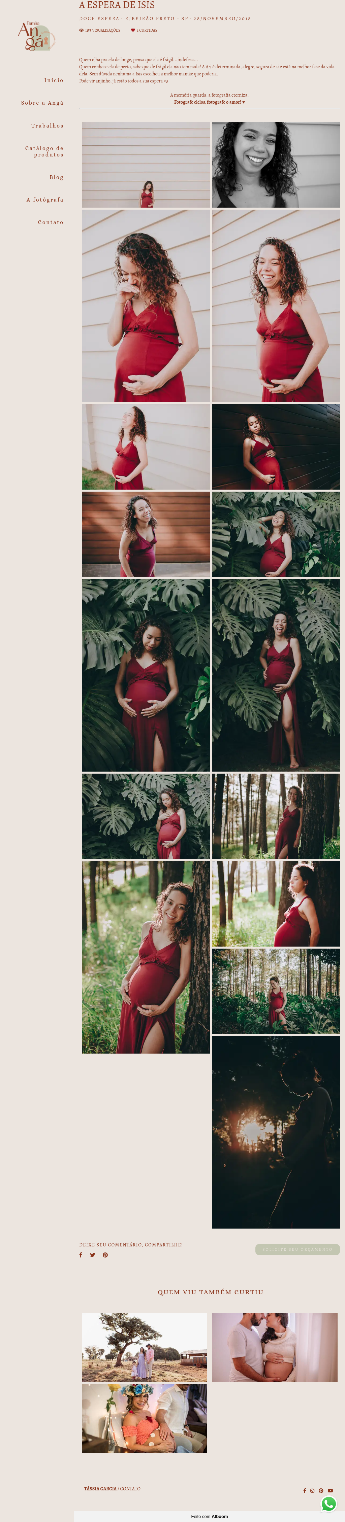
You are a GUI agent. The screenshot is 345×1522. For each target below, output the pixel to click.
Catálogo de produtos (44, 151)
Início (54, 80)
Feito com (209, 1516)
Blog (57, 177)
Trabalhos (47, 125)
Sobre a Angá (42, 103)
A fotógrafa (45, 200)
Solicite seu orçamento (297, 1249)
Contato (51, 222)
